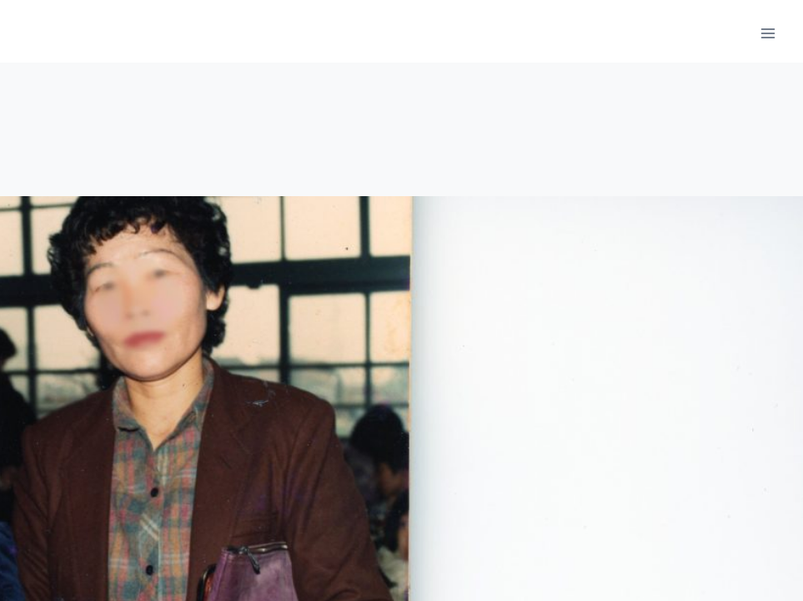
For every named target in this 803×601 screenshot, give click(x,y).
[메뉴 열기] (767, 33)
